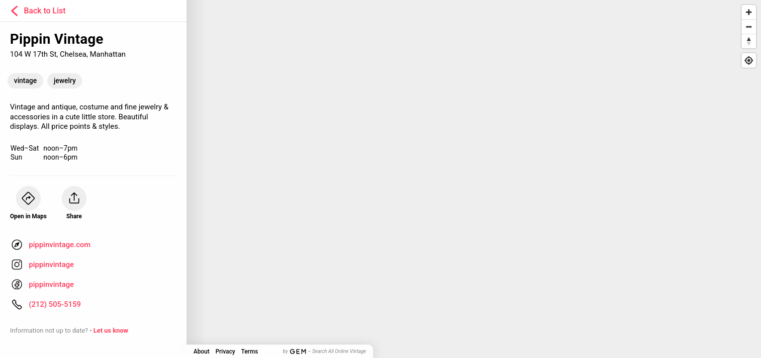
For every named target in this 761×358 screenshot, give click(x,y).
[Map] (380, 179)
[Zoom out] (749, 26)
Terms (249, 351)
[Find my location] (749, 60)
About (201, 351)
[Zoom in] (749, 12)
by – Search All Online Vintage (324, 351)
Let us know (111, 330)
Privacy (225, 351)
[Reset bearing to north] (749, 41)
